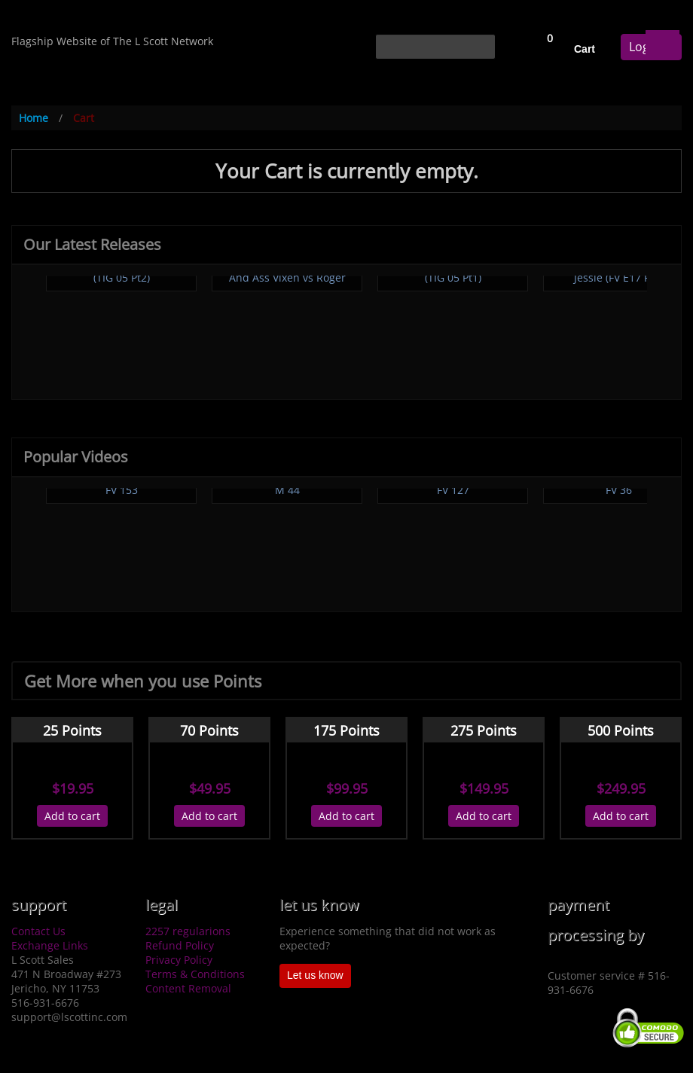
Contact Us (38, 931)
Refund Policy (179, 945)
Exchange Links (49, 945)
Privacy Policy (178, 960)
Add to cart (72, 816)
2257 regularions (187, 931)
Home (33, 118)
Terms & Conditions (195, 974)
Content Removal (188, 988)
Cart (584, 49)
